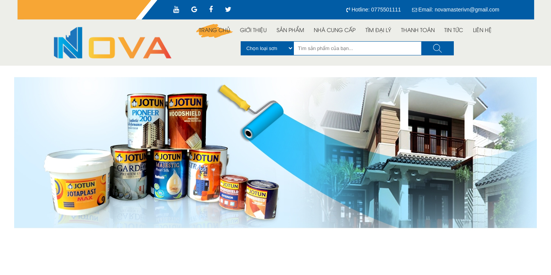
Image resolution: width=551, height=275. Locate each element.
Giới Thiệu (253, 30)
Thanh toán (418, 30)
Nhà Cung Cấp (334, 30)
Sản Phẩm (290, 30)
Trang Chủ (214, 30)
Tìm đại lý (378, 30)
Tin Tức (453, 30)
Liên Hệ (482, 30)
